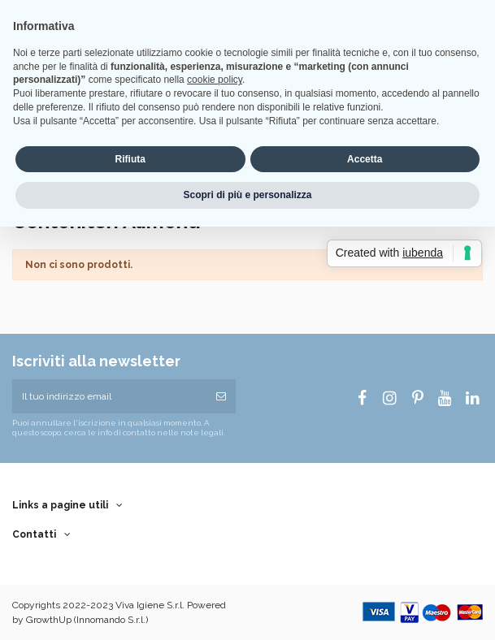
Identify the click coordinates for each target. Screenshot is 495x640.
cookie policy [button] (214, 286)
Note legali (232, 12)
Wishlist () (147, 28)
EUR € (94, 28)
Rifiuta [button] (130, 365)
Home (138, 12)
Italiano (38, 28)
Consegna (180, 12)
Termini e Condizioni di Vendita (323, 12)
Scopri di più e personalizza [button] (247, 402)
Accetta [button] (364, 365)
